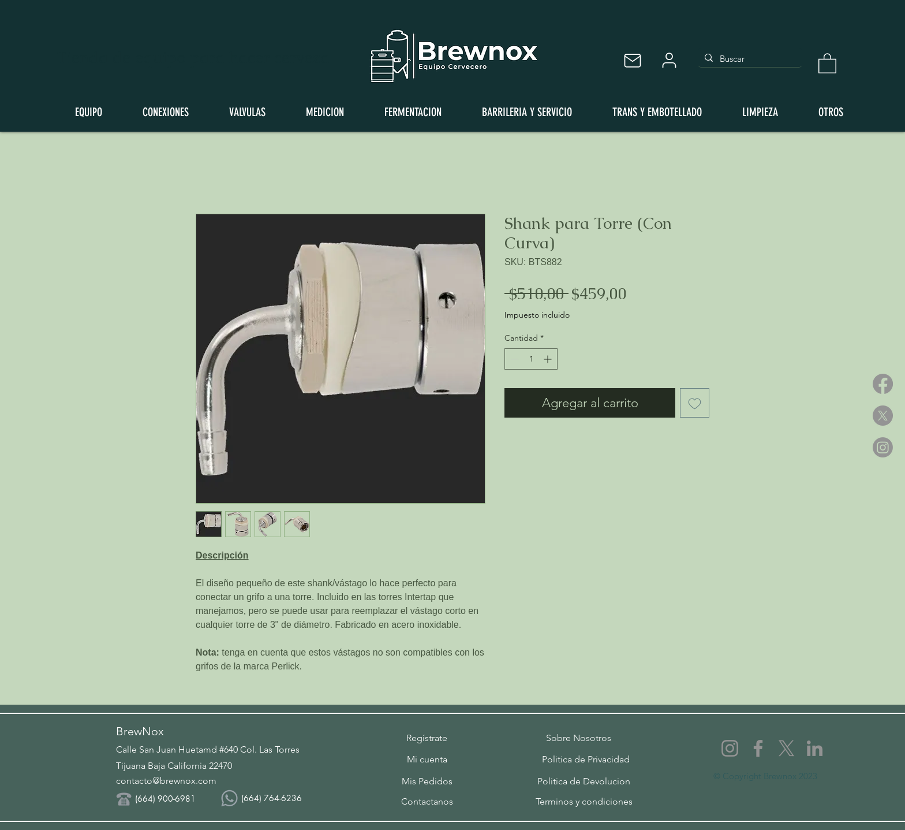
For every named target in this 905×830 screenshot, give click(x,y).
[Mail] (632, 60)
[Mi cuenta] (426, 759)
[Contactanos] (426, 801)
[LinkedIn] (814, 748)
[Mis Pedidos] (426, 781)
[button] (827, 62)
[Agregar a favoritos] (694, 403)
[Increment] (548, 359)
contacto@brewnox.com (166, 780)
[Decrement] (513, 359)
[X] (883, 415)
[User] (668, 60)
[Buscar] (749, 58)
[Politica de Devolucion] (583, 781)
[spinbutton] (531, 359)
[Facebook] (883, 384)
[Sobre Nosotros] (578, 737)
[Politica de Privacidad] (585, 759)
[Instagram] (883, 447)
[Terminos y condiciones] (583, 801)
